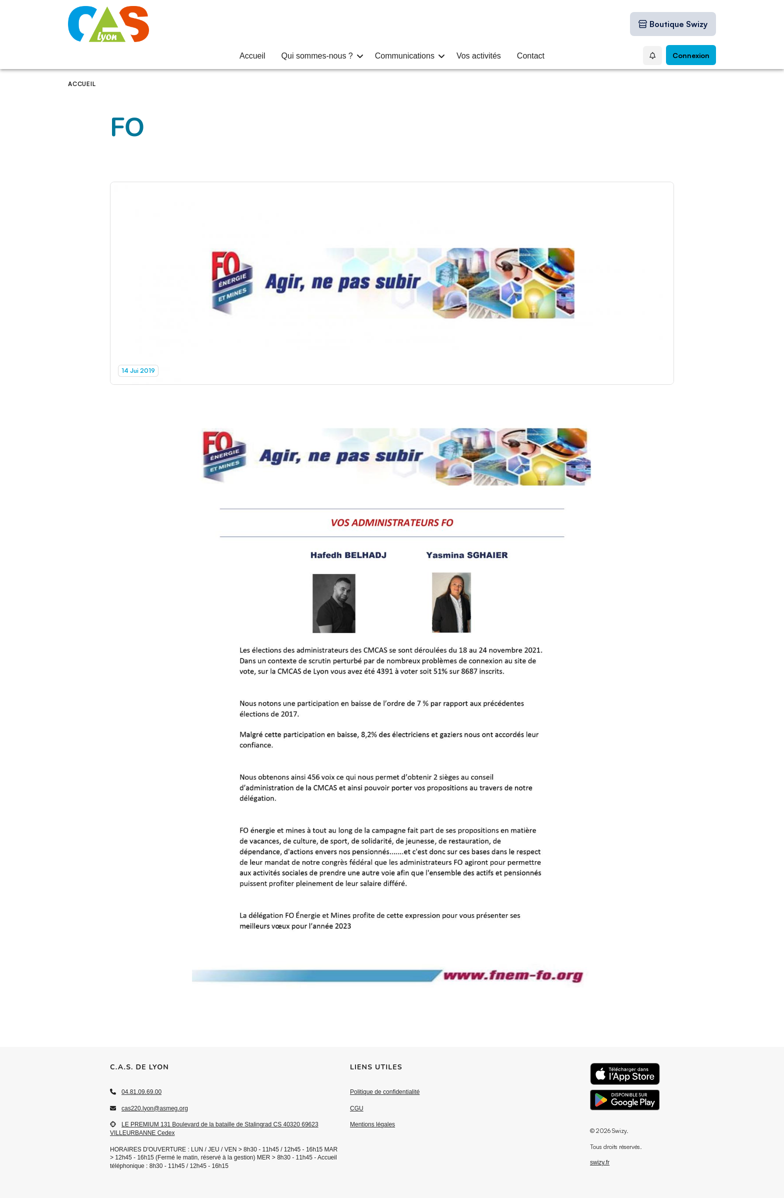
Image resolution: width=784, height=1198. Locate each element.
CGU (357, 1108)
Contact (530, 56)
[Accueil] (95, 24)
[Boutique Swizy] (673, 24)
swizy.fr (600, 1162)
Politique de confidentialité (385, 1091)
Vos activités (478, 56)
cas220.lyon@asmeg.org (155, 1108)
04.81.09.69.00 (142, 1091)
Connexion (691, 55)
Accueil (253, 56)
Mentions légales (372, 1124)
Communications (404, 56)
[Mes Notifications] (652, 55)
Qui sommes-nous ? (317, 56)
